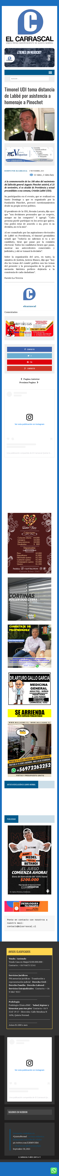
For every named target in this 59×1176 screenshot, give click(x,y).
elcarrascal (21, 171)
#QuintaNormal (20, 1136)
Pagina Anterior (30, 379)
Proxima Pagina (28, 382)
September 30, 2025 (21, 1149)
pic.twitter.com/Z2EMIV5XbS (26, 1142)
